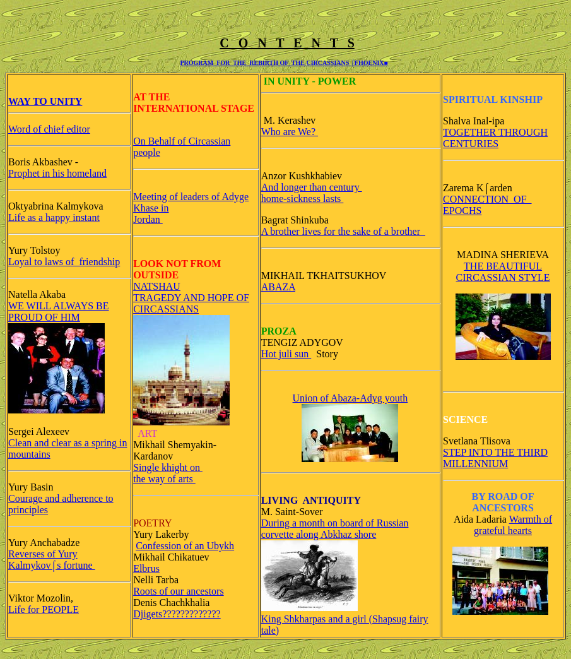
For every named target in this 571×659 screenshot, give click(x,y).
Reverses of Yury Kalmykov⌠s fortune (51, 560)
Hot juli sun (286, 353)
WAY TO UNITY (45, 101)
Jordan (148, 219)
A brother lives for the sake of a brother (343, 231)
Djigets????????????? (177, 614)
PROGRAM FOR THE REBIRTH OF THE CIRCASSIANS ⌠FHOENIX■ (283, 62)
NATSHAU (156, 286)
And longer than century (311, 187)
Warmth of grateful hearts (513, 525)
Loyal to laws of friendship (64, 261)
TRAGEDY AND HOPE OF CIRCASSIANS (191, 303)
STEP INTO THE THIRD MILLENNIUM (495, 458)
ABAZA (278, 287)
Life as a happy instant (54, 217)
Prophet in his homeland (57, 173)
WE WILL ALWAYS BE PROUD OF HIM (58, 311)
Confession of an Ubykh (185, 545)
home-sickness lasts (302, 198)
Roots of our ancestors (178, 591)
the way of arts (164, 478)
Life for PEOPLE (43, 609)
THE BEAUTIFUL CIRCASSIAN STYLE (503, 272)
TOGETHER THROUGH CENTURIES (495, 138)
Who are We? (289, 131)
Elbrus (146, 568)
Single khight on (168, 467)
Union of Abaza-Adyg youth (350, 398)
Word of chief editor (49, 129)
